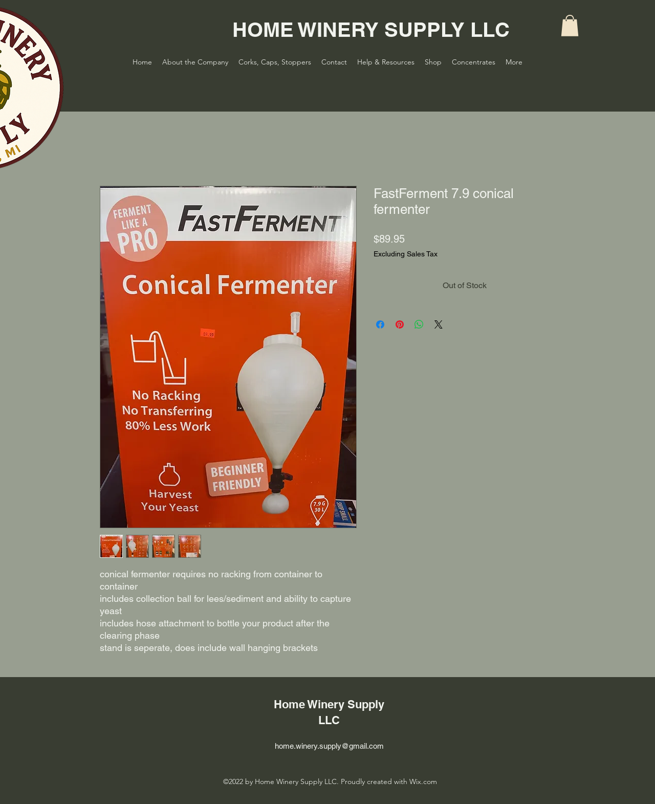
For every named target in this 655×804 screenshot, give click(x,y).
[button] (570, 25)
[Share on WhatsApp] (419, 324)
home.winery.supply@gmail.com (329, 746)
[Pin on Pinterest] (400, 324)
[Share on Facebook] (380, 324)
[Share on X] (438, 324)
